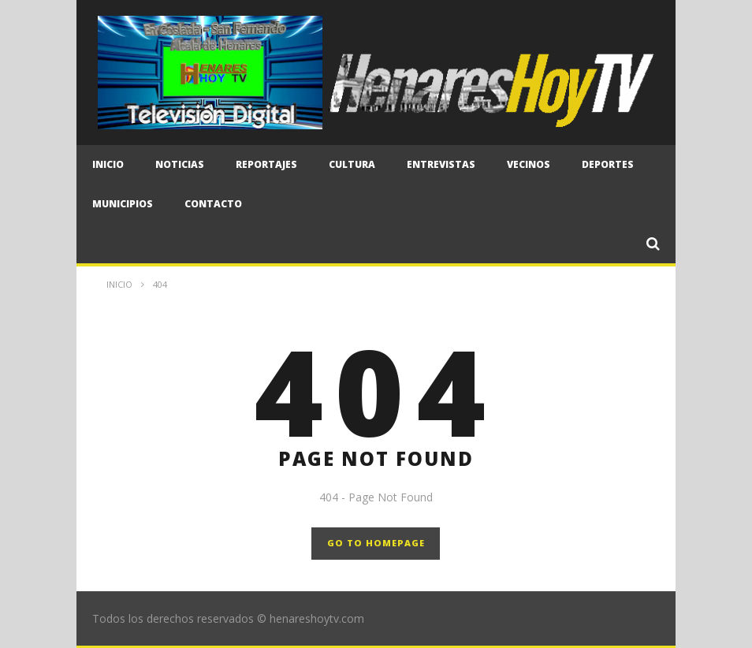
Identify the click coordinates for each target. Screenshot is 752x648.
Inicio (108, 164)
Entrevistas (441, 164)
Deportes (608, 164)
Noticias (179, 164)
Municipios (122, 203)
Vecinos (528, 164)
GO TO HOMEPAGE (376, 543)
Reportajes (266, 164)
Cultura (352, 164)
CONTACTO (213, 203)
